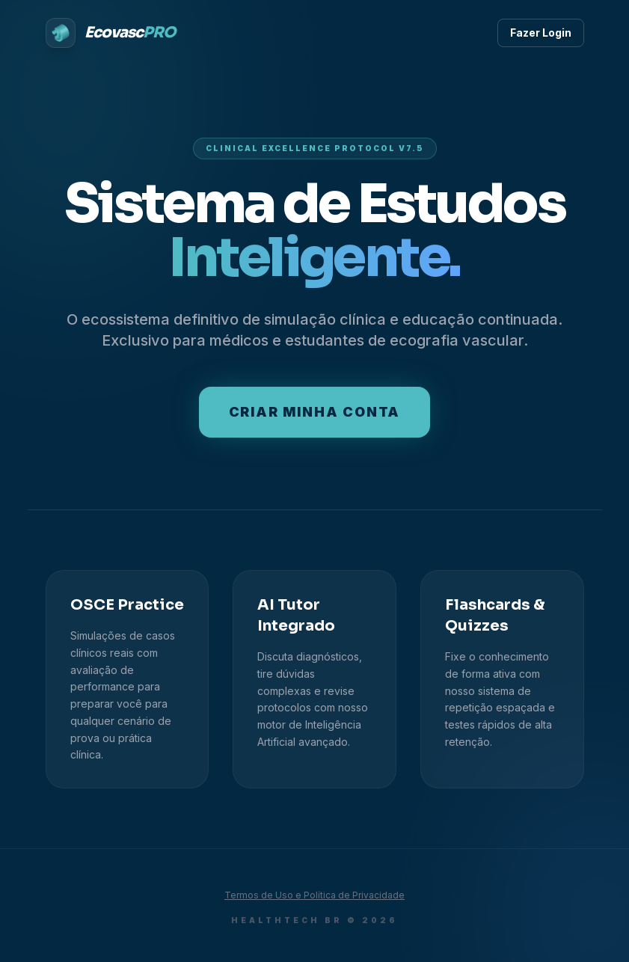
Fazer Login (540, 32)
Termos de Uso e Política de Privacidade (314, 895)
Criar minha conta (315, 412)
